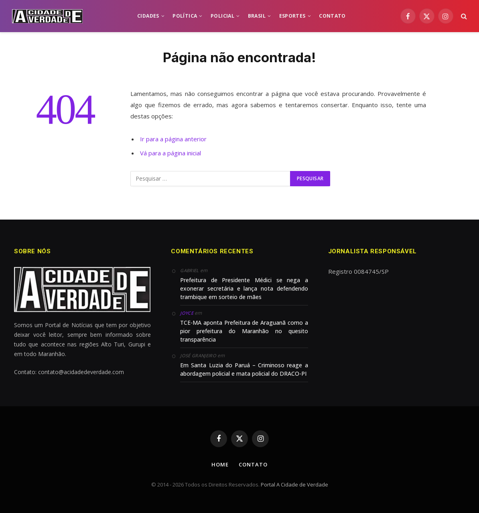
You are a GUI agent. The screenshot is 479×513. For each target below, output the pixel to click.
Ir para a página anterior (173, 139)
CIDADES (148, 15)
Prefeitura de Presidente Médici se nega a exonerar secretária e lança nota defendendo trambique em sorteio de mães (244, 288)
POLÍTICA (185, 15)
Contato (253, 464)
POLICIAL (222, 15)
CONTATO (332, 15)
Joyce (186, 313)
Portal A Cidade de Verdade (294, 484)
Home (220, 464)
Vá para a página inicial (170, 153)
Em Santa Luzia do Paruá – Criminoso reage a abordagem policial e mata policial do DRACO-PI (244, 369)
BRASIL (257, 15)
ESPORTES (292, 15)
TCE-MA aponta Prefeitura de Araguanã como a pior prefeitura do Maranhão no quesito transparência (244, 331)
